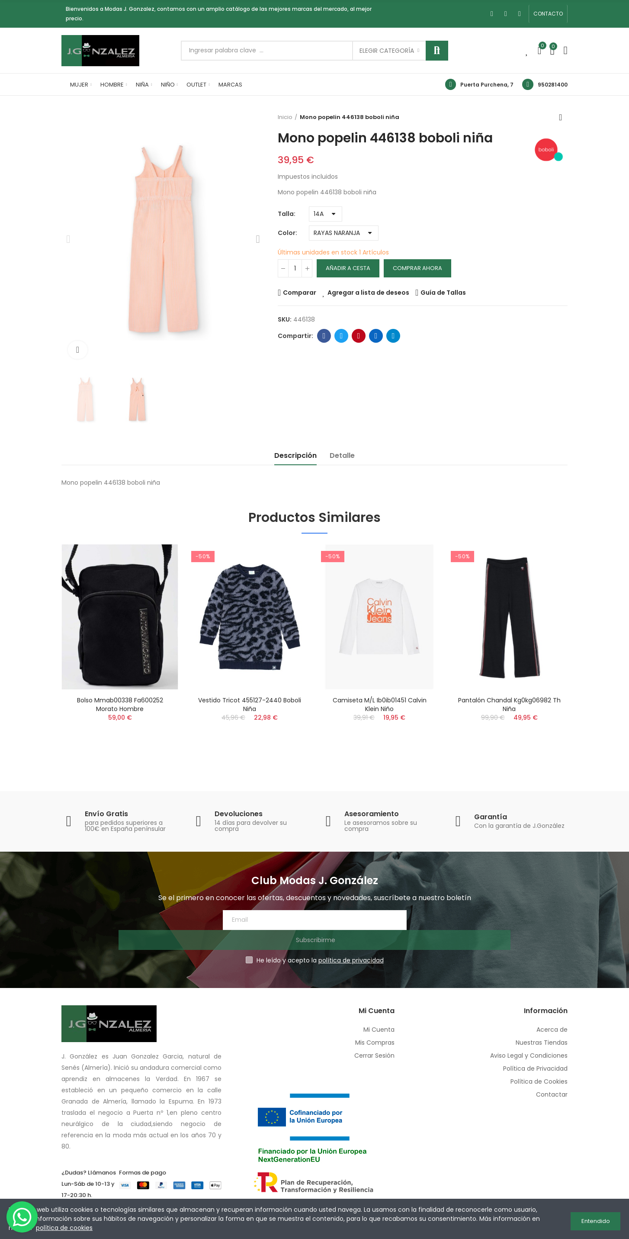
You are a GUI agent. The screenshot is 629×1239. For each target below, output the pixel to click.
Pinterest (358, 336)
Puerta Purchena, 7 (486, 84)
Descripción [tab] (295, 455)
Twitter (341, 336)
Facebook (324, 336)
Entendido (595, 1219)
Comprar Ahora (417, 268)
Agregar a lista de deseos (368, 292)
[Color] (344, 233)
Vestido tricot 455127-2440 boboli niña (249, 704)
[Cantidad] (295, 268)
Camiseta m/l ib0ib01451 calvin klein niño (380, 704)
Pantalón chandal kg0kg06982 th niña (509, 704)
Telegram (393, 336)
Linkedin (376, 336)
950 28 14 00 (88, 1188)
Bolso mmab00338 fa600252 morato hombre (120, 704)
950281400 (553, 84)
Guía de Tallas (443, 292)
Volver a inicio (563, 117)
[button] (548, 14)
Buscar (437, 51)
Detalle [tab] (342, 455)
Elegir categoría (386, 50)
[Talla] (325, 214)
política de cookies (64, 1227)
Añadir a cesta (348, 268)
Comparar (299, 292)
